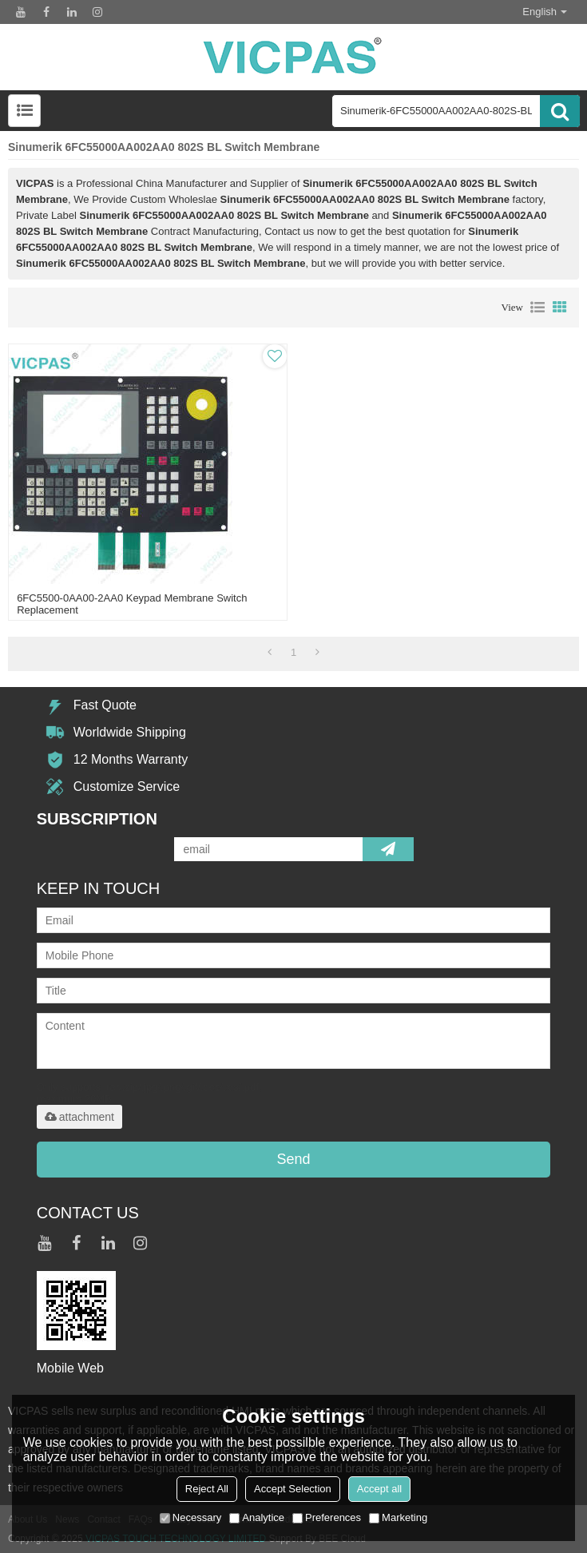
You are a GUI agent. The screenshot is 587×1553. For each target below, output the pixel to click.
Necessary (190, 1517)
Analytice (256, 1517)
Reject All (206, 1489)
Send (293, 1159)
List (537, 308)
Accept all (379, 1489)
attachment (79, 1116)
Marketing (398, 1517)
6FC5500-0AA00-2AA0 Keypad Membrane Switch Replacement (132, 604)
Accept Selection (292, 1489)
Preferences (326, 1517)
